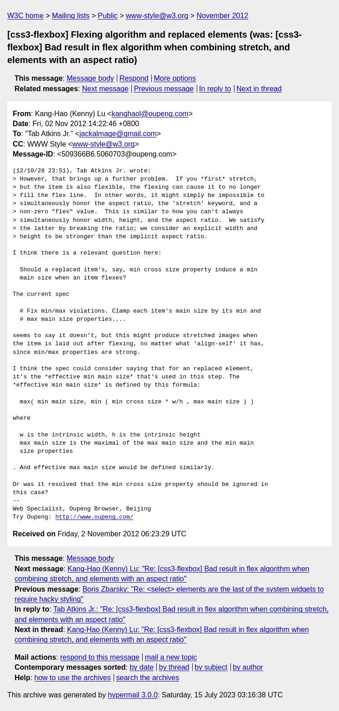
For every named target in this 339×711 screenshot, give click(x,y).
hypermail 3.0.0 (132, 695)
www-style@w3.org (157, 16)
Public (108, 16)
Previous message (164, 89)
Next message (105, 89)
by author (248, 667)
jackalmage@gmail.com (118, 133)
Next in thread (259, 89)
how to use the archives (73, 678)
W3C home (25, 16)
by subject (210, 667)
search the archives (147, 678)
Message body (90, 78)
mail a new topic (171, 657)
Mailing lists (71, 16)
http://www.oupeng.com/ (94, 517)
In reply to (215, 89)
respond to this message (99, 657)
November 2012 (222, 16)
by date (141, 667)
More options (175, 78)
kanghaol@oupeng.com (149, 114)
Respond (134, 78)
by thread (174, 667)
